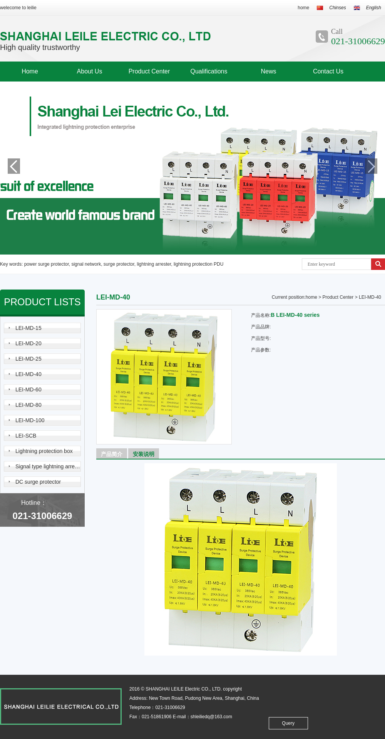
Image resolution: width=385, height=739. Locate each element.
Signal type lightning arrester (48, 466)
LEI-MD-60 (28, 389)
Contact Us (328, 71)
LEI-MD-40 (28, 374)
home (303, 7)
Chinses (337, 7)
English (373, 7)
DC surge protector (38, 482)
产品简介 (109, 453)
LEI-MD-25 (28, 359)
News (268, 71)
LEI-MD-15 (28, 328)
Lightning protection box (44, 451)
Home (30, 71)
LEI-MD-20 (28, 343)
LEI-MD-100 (29, 420)
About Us (89, 71)
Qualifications (208, 71)
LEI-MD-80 (28, 405)
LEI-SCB (25, 436)
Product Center (149, 71)
